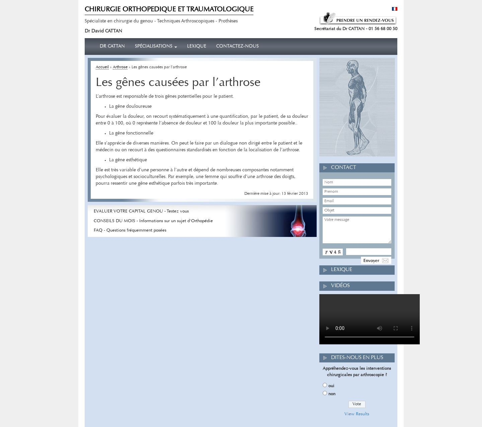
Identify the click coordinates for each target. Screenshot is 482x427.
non (331, 394)
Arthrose (120, 67)
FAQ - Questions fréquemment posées (130, 230)
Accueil (102, 67)
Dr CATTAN (112, 46)
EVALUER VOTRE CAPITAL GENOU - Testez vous (141, 211)
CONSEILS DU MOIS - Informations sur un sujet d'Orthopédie (153, 221)
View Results (356, 414)
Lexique (196, 46)
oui (331, 386)
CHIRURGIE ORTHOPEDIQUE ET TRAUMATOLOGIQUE (169, 9)
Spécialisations (156, 46)
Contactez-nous (237, 46)
